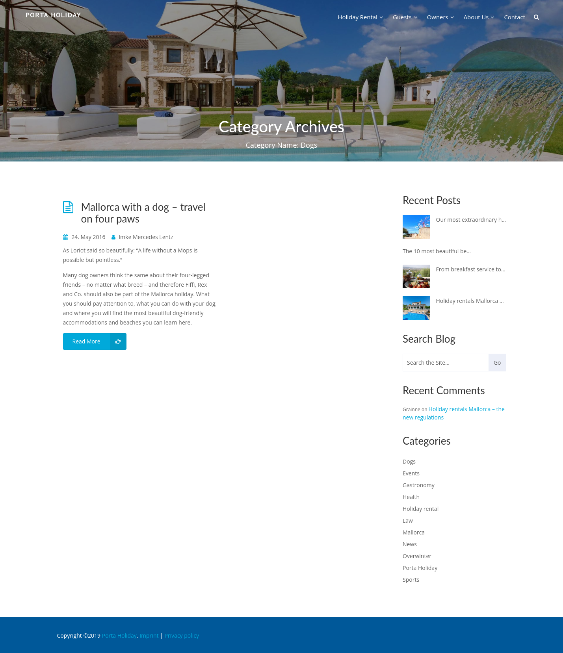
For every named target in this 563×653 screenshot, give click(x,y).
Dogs (409, 461)
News (410, 544)
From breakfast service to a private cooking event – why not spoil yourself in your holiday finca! (471, 269)
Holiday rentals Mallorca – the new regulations (471, 300)
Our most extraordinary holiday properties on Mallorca (471, 219)
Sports (411, 579)
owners (440, 17)
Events (411, 473)
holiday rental (360, 17)
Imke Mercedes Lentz (142, 237)
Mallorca (414, 532)
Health (411, 497)
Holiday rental (421, 508)
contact (514, 17)
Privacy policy (181, 635)
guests (405, 17)
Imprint (148, 635)
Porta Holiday (420, 567)
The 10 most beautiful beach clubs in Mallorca (438, 251)
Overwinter (417, 556)
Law (408, 520)
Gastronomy (419, 485)
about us (479, 17)
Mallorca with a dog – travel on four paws (143, 212)
